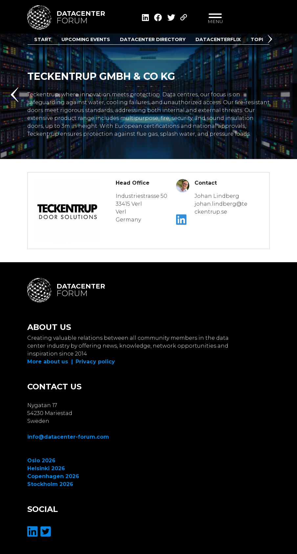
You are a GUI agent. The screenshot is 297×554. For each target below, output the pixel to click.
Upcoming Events (85, 39)
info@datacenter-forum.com (68, 437)
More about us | (50, 361)
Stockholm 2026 (50, 484)
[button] (271, 40)
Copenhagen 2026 (53, 476)
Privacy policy (95, 361)
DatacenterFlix (218, 39)
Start (43, 39)
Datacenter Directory (153, 39)
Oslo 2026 (41, 460)
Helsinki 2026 (46, 468)
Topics (260, 39)
